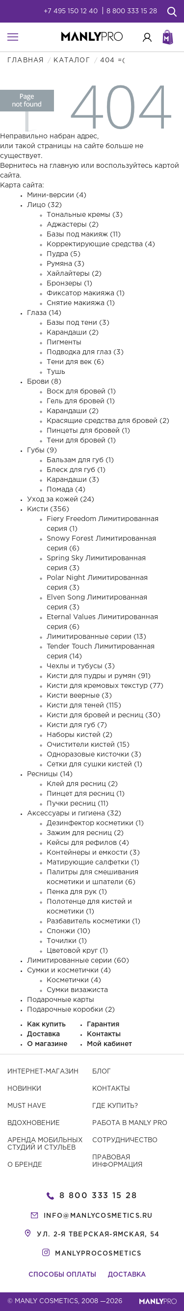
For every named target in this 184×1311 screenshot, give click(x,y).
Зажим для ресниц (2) (85, 833)
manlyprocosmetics (98, 1254)
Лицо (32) (44, 205)
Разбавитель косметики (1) (93, 921)
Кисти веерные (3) (79, 696)
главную (64, 166)
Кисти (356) (48, 509)
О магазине (47, 1044)
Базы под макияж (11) (84, 234)
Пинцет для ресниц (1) (86, 794)
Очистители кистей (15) (88, 745)
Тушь (56, 372)
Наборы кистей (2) (79, 735)
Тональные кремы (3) (85, 215)
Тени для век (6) (75, 362)
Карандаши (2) (73, 333)
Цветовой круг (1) (77, 951)
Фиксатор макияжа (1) (86, 293)
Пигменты (64, 342)
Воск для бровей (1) (81, 391)
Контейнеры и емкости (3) (93, 853)
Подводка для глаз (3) (85, 352)
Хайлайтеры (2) (74, 274)
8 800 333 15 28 (131, 11)
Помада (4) (66, 490)
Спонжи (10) (68, 931)
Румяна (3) (65, 264)
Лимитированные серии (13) (96, 637)
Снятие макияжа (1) (81, 303)
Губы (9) (42, 450)
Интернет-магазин (43, 1072)
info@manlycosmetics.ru (98, 1216)
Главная (25, 60)
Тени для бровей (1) (81, 441)
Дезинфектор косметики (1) (95, 823)
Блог (101, 1072)
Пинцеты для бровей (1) (88, 431)
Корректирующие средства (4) (101, 244)
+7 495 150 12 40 (71, 11)
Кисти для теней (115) (84, 705)
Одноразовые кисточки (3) (94, 755)
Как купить (46, 1024)
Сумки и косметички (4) (69, 970)
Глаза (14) (44, 313)
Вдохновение (33, 1123)
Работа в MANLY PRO (129, 1123)
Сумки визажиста (77, 990)
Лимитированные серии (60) (78, 961)
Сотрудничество (125, 1140)
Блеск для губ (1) (76, 470)
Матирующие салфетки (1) (93, 862)
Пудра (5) (63, 254)
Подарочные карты (60, 1000)
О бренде (24, 1165)
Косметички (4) (74, 980)
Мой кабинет (109, 1044)
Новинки (24, 1089)
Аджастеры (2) (73, 225)
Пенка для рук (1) (77, 892)
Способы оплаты (62, 1275)
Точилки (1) (67, 941)
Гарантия (103, 1024)
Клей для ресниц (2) (82, 784)
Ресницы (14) (50, 774)
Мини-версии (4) (56, 195)
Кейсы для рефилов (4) (88, 843)
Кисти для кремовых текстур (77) (105, 686)
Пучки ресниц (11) (77, 804)
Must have (26, 1106)
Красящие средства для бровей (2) (108, 421)
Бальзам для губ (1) (80, 460)
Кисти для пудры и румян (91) (99, 676)
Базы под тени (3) (78, 323)
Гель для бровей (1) (81, 401)
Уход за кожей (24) (60, 499)
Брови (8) (44, 382)
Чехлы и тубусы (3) (81, 666)
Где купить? (115, 1106)
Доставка (43, 1034)
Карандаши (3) (73, 480)
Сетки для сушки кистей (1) (94, 764)
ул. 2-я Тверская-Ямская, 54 (98, 1234)
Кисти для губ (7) (77, 725)
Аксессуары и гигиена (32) (74, 813)
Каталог (71, 60)
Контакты (104, 1034)
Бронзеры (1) (69, 284)
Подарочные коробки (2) (71, 1010)
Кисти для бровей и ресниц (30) (103, 715)
